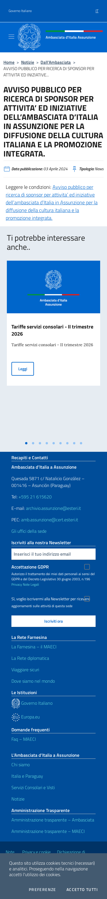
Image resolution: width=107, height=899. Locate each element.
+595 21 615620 (35, 496)
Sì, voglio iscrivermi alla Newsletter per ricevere (50, 599)
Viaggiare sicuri (25, 669)
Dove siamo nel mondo (33, 681)
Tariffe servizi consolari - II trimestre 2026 (52, 330)
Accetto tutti (82, 890)
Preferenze (42, 890)
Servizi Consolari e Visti (33, 787)
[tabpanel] (53, 349)
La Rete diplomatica (30, 658)
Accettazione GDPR (30, 566)
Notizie (27, 62)
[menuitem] (97, 9)
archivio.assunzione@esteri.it (53, 508)
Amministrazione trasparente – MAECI (48, 831)
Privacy (16, 584)
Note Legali (31, 584)
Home (9, 62)
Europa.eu (25, 716)
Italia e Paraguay (27, 776)
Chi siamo (20, 764)
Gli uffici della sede (29, 531)
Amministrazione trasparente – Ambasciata (52, 819)
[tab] (26, 443)
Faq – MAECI (23, 739)
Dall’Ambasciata (56, 62)
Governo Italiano (20, 10)
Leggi (26, 368)
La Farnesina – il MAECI (33, 646)
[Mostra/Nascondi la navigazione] (11, 36)
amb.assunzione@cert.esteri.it (49, 519)
